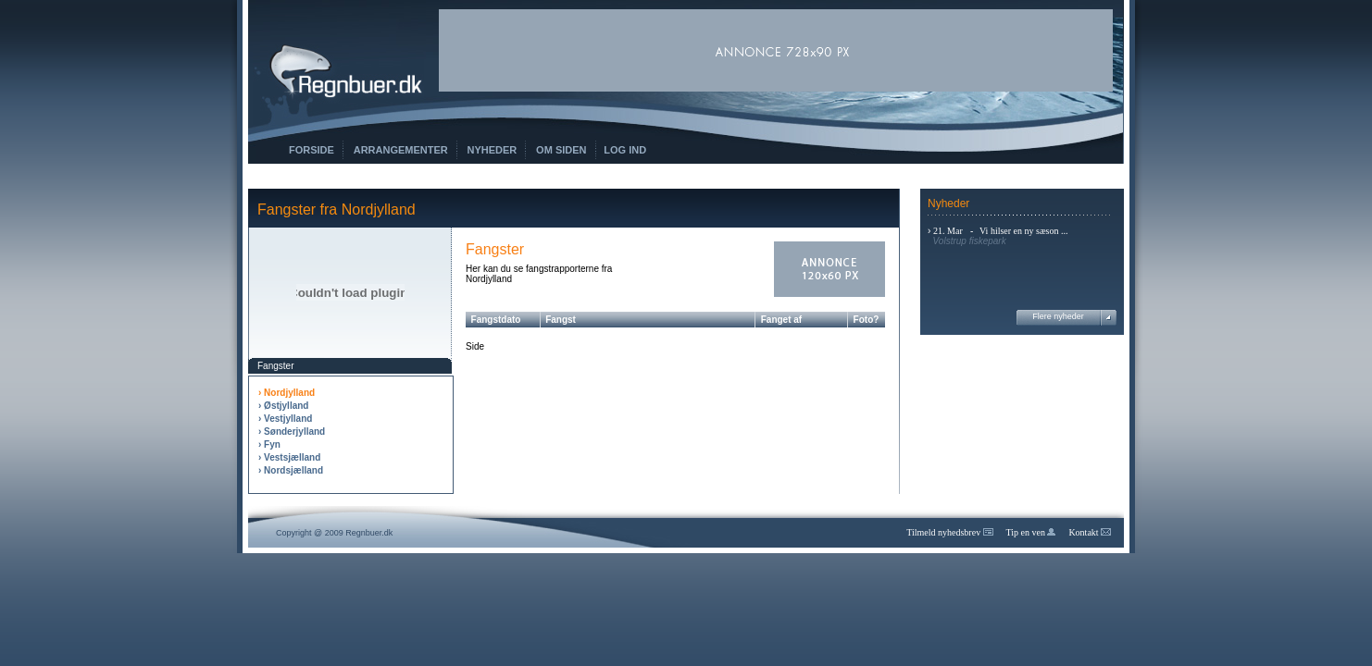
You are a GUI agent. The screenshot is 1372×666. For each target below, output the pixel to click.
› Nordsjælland (290, 470)
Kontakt (1089, 532)
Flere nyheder (1058, 316)
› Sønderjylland (291, 431)
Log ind (625, 149)
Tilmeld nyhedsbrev (949, 532)
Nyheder (493, 149)
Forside (311, 149)
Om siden (561, 149)
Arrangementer (401, 149)
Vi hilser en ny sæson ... (1023, 231)
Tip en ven (1031, 532)
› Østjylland (283, 406)
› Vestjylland (285, 418)
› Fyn (269, 444)
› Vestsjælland (289, 457)
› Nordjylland (286, 393)
